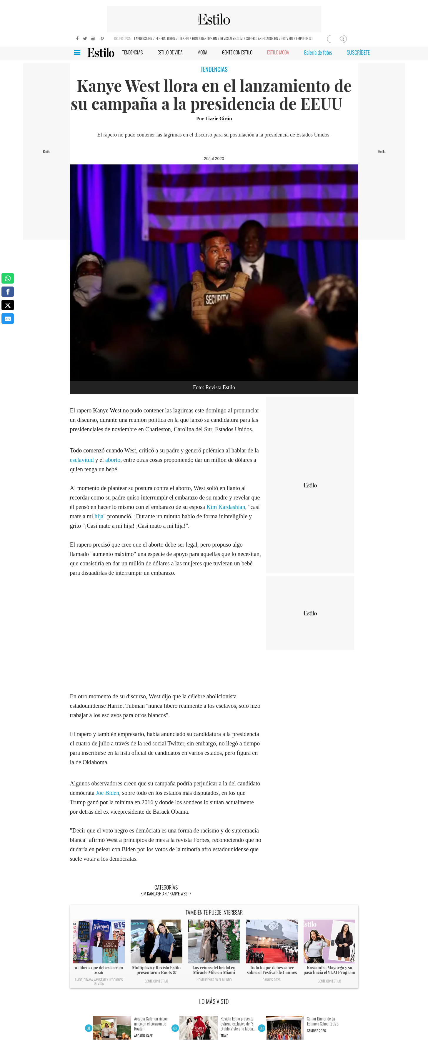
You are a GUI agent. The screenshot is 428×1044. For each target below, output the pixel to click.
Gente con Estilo (156, 980)
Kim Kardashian (225, 507)
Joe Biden (107, 793)
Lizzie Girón (218, 118)
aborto (112, 460)
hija (98, 516)
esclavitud (82, 460)
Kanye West (107, 410)
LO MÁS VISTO (214, 1001)
